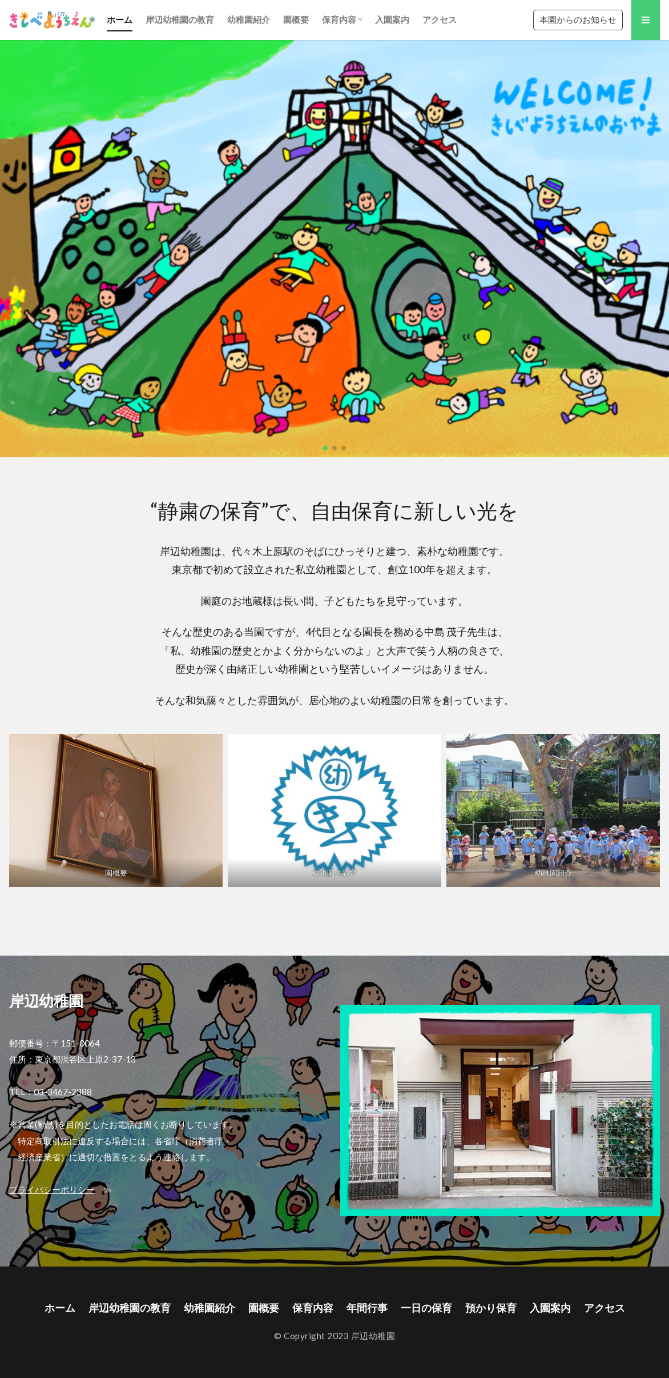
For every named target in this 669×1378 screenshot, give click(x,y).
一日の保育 (426, 1308)
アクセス (439, 19)
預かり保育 (491, 1308)
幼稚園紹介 (248, 19)
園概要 (296, 19)
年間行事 (367, 1308)
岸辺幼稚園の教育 (180, 19)
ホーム (119, 19)
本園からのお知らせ (577, 19)
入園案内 (392, 19)
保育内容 (339, 19)
